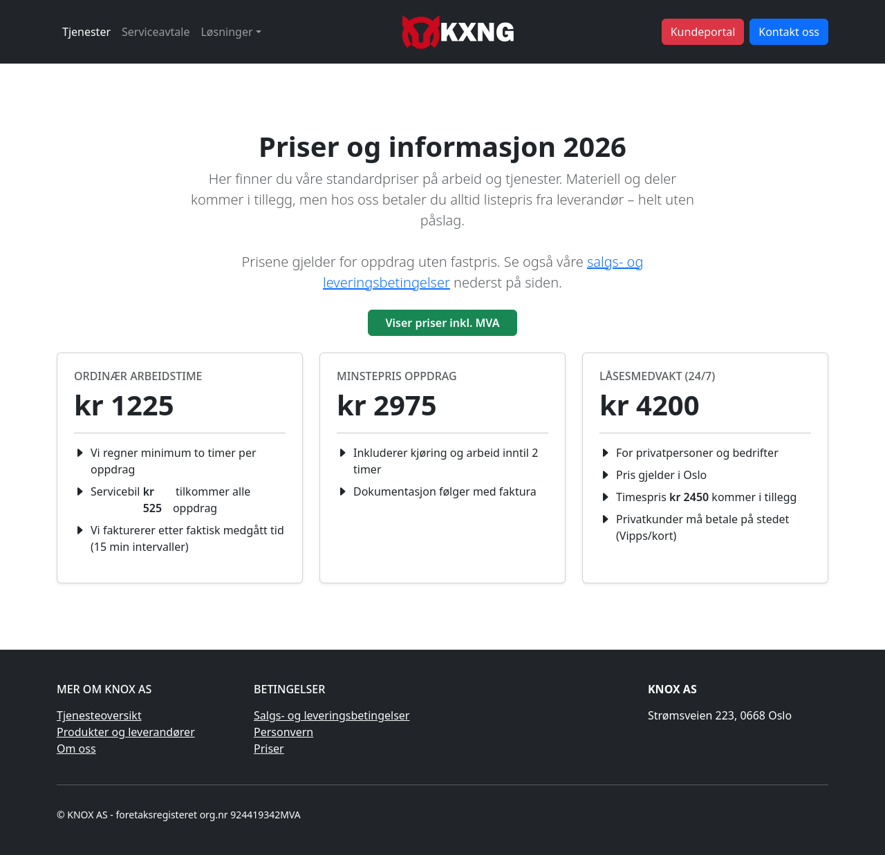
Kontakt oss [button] (788, 31)
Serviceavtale (155, 31)
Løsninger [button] (226, 31)
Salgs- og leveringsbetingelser (331, 715)
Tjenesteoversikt (99, 715)
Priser (269, 748)
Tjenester (86, 31)
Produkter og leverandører (126, 732)
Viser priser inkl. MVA (442, 322)
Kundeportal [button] (703, 31)
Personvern (283, 732)
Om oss (76, 748)
